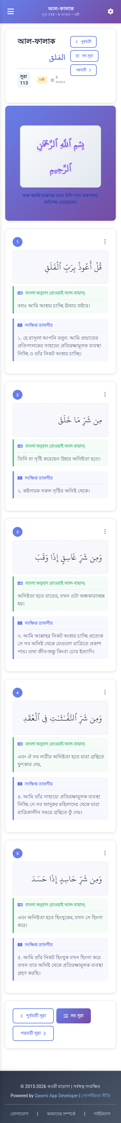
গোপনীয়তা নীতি (96, 1095)
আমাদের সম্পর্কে (61, 1113)
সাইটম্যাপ (102, 1113)
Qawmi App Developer (56, 1095)
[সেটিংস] (110, 12)
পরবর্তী (83, 70)
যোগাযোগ (19, 1113)
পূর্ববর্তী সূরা (33, 1015)
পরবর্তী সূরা (33, 1033)
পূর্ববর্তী (83, 42)
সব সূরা (84, 56)
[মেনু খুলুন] (10, 11)
